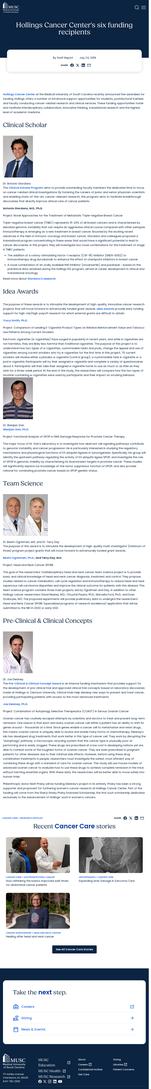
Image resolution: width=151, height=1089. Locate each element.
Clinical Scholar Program (26, 188)
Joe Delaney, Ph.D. (15, 704)
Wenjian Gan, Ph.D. (16, 429)
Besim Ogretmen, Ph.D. (18, 558)
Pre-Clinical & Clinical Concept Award (35, 683)
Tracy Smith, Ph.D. (15, 320)
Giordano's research (41, 278)
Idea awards (105, 309)
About (82, 1059)
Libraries (120, 1064)
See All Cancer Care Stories (74, 949)
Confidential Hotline (90, 1069)
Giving (117, 1059)
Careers (85, 1064)
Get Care (83, 1074)
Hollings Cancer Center (19, 94)
